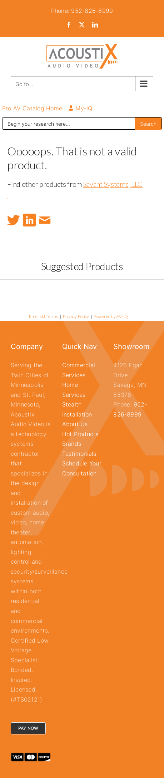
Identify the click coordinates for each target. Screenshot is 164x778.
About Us (75, 424)
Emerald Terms (43, 316)
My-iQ (80, 108)
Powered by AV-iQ (111, 316)
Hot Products (80, 434)
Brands (71, 443)
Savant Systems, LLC (113, 184)
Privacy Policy (76, 316)
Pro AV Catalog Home (33, 108)
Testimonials (79, 453)
